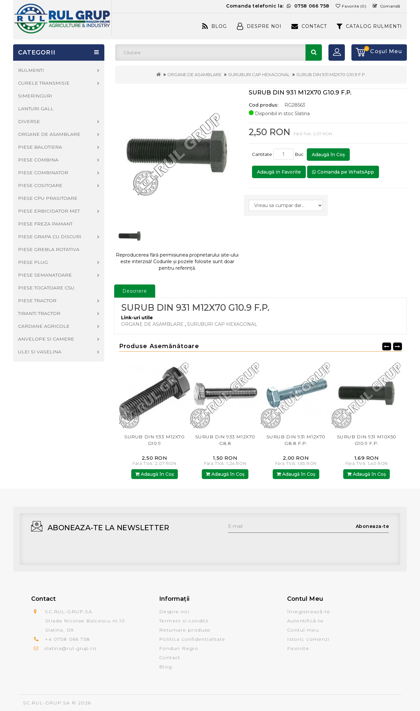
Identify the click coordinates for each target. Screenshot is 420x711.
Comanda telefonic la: (277, 6)
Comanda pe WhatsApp (343, 172)
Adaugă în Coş (328, 154)
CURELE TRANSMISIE (44, 83)
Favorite (298, 648)
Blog (214, 26)
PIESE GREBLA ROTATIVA (48, 249)
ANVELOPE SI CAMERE (46, 339)
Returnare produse (185, 630)
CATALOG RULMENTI (369, 26)
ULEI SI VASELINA (39, 352)
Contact (309, 26)
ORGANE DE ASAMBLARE (194, 74)
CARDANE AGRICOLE (44, 326)
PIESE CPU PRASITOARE (47, 198)
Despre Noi (259, 26)
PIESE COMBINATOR (43, 173)
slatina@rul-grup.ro (70, 648)
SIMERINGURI (35, 96)
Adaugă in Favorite (279, 172)
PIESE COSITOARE (40, 185)
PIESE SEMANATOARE (45, 275)
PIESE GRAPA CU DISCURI (49, 237)
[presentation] (278, 545)
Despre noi (174, 612)
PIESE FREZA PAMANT (45, 224)
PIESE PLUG (33, 262)
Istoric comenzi (308, 639)
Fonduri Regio (178, 648)
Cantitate (262, 154)
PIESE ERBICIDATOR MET (49, 211)
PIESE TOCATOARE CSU (46, 288)
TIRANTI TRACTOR (39, 313)
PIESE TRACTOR (37, 300)
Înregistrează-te (308, 612)
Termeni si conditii (184, 621)
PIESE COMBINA (38, 160)
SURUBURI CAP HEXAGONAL (259, 74)
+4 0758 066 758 (67, 639)
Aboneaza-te (372, 526)
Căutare (313, 52)
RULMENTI (31, 70)
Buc (300, 154)
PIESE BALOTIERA (40, 147)
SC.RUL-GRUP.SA (46, 703)
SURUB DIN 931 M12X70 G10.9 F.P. (331, 74)
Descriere (134, 291)
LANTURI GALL (35, 109)
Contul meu (303, 630)
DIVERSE (29, 121)
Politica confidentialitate (192, 639)
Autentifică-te (305, 621)
